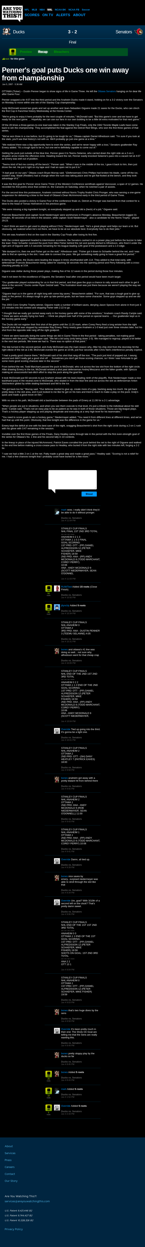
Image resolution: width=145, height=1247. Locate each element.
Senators (124, 32)
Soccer (86, 9)
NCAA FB (73, 9)
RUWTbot (66, 586)
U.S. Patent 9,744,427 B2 (18, 1215)
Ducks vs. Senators (71, 518)
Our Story (11, 1181)
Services (10, 1153)
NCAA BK (60, 9)
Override (66, 729)
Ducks (19, 32)
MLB (34, 9)
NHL (49, 9)
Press (8, 1160)
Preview (26, 52)
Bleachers (61, 52)
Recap (43, 52)
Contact (10, 1174)
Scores (32, 15)
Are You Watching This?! (12, 14)
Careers (10, 1167)
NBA (42, 9)
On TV (47, 15)
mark (64, 509)
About (79, 15)
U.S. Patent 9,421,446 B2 (18, 1211)
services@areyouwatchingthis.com (27, 1201)
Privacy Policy (14, 1229)
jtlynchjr (65, 605)
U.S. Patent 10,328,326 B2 (19, 1220)
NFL (27, 9)
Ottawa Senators (107, 91)
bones (64, 649)
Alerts (63, 15)
